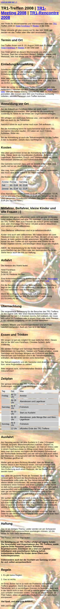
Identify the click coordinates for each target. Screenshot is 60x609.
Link (47, 281)
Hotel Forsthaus (23, 26)
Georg (49, 89)
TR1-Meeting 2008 (23, 10)
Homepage (53, 279)
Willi (3, 92)
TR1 (55, 24)
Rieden (36, 26)
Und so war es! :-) (9, 2)
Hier (3, 476)
